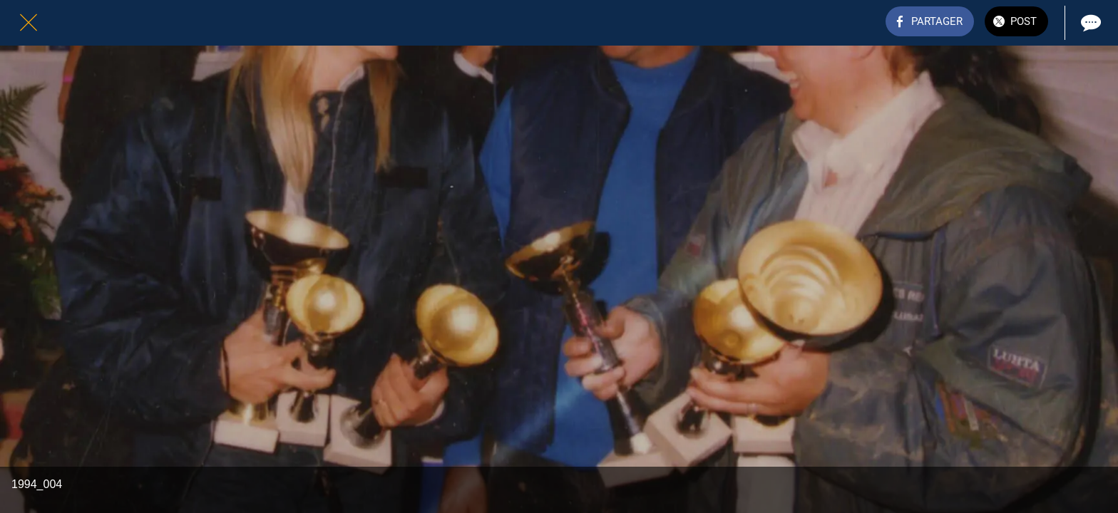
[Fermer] (28, 22)
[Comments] (1089, 23)
